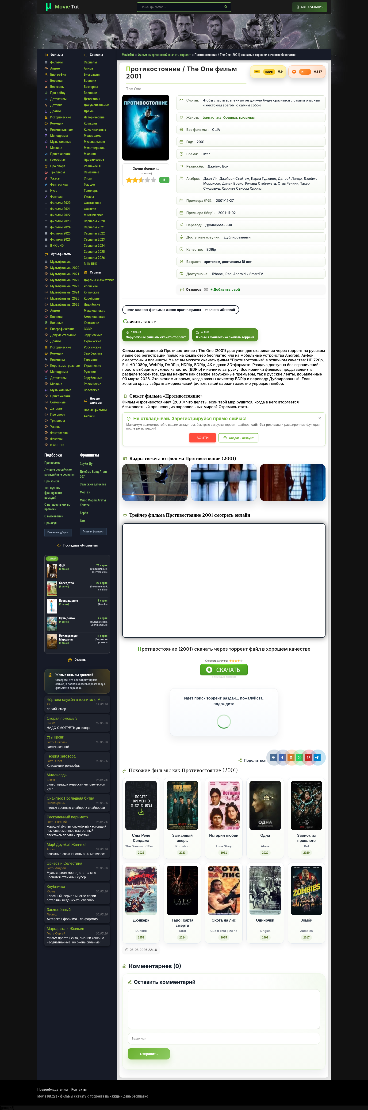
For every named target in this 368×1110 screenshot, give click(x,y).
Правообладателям (52, 1089)
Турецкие (91, 359)
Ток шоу (90, 184)
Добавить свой (225, 289)
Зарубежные (93, 335)
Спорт (88, 178)
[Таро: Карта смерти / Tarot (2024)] (182, 903)
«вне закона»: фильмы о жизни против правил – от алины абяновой (180, 309)
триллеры (247, 117)
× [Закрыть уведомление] (319, 418)
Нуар (53, 190)
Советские (91, 390)
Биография (58, 74)
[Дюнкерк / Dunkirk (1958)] (141, 903)
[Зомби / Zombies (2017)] (306, 903)
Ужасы (55, 178)
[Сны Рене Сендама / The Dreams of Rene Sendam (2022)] (141, 818)
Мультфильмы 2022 (64, 280)
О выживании (53, 516)
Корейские (92, 298)
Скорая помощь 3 (62, 718)
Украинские (92, 341)
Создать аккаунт (241, 438)
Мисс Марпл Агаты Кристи (93, 502)
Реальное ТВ (93, 166)
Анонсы (89, 416)
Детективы (58, 99)
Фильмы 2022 (60, 215)
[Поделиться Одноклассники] (292, 757)
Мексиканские (94, 311)
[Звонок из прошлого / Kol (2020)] (306, 818)
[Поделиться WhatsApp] (300, 757)
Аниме (55, 68)
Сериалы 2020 (94, 221)
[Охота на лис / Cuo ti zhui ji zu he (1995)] (223, 903)
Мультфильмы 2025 (64, 298)
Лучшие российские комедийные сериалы (59, 472)
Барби (84, 513)
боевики (230, 117)
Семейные (57, 160)
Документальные (63, 335)
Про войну (57, 93)
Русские (90, 372)
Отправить (148, 1054)
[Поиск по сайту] (184, 7)
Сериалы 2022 (94, 233)
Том (82, 521)
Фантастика (59, 184)
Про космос (52, 463)
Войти (202, 438)
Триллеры (57, 172)
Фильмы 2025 (60, 233)
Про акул (50, 523)
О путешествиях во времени (57, 507)
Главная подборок (58, 532)
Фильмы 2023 (60, 221)
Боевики (56, 80)
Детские (56, 105)
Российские (92, 347)
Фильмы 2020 (60, 203)
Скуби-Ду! (86, 464)
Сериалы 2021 (94, 227)
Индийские (92, 304)
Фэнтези (56, 197)
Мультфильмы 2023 (64, 286)
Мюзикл (56, 148)
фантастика (212, 117)
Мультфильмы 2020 (64, 268)
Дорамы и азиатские (99, 280)
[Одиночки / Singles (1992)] (265, 903)
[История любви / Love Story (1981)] (223, 818)
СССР (88, 329)
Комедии (56, 123)
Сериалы (90, 62)
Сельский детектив (93, 484)
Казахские (91, 323)
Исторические (60, 117)
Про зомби (51, 481)
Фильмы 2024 (60, 227)
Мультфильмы (60, 262)
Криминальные (61, 129)
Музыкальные (60, 142)
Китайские (91, 292)
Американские (94, 317)
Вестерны (57, 87)
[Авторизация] (309, 7)
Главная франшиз (93, 531)
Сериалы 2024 (94, 245)
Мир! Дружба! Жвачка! (66, 845)
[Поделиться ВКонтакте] (274, 757)
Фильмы (56, 62)
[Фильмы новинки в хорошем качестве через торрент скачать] (64, 7)
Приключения (60, 154)
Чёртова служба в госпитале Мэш (76, 700)
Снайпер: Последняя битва (70, 798)
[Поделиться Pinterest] (309, 757)
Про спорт (57, 166)
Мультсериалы (94, 148)
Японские (91, 286)
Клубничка (56, 887)
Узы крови (55, 737)
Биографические (62, 329)
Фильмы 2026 (60, 239)
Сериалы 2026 (94, 258)
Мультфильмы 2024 (64, 292)
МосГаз (85, 492)
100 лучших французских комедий (53, 493)
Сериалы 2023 (94, 239)
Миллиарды (57, 775)
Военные (56, 323)
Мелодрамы (59, 135)
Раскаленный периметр (67, 817)
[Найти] (226, 6)
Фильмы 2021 (60, 209)
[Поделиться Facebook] (283, 757)
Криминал (57, 359)
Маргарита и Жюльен (65, 929)
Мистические (93, 215)
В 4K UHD (57, 245)
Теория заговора (61, 756)
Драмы (55, 111)
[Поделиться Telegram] (318, 757)
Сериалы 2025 (94, 252)
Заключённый (59, 910)
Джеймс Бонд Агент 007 (93, 474)
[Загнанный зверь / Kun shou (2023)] (182, 818)
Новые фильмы (95, 410)
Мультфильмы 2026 (64, 304)
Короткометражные (65, 365)
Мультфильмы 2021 (64, 274)
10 (129, 180)
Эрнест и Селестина (64, 863)
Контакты (79, 1089)
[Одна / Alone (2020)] (265, 818)
